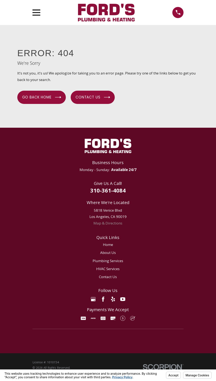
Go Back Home (41, 97)
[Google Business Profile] (93, 299)
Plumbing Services (108, 260)
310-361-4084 (108, 190)
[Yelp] (113, 299)
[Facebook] (103, 299)
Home (108, 244)
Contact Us (93, 97)
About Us (108, 252)
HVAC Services (108, 268)
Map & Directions (107, 223)
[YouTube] (122, 299)
